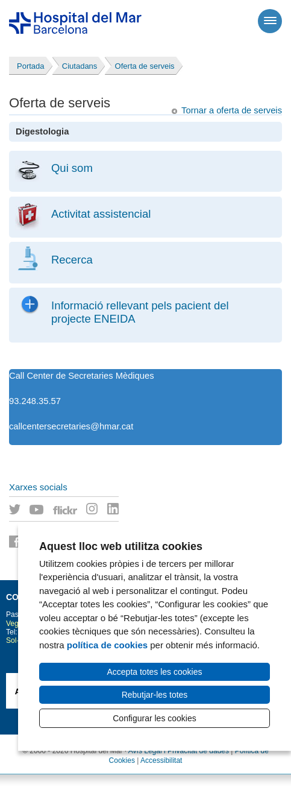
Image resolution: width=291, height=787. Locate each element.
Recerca (72, 259)
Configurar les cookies (154, 718)
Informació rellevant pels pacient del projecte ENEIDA (140, 312)
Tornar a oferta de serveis (231, 110)
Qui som (72, 168)
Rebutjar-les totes (155, 695)
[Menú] (270, 21)
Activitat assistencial (101, 213)
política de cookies (107, 645)
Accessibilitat (161, 760)
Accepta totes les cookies (154, 672)
